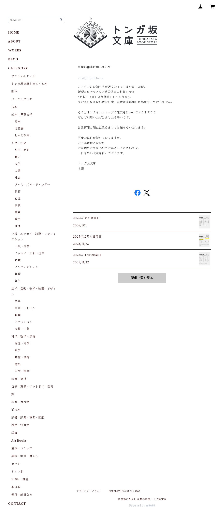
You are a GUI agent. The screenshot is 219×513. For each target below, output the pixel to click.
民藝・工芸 (22, 329)
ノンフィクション (26, 267)
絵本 (18, 121)
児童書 (19, 128)
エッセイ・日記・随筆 (30, 253)
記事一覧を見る (142, 278)
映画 (18, 315)
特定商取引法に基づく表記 (124, 490)
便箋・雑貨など (21, 495)
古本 (14, 107)
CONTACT (17, 503)
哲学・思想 (22, 150)
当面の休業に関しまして (94, 67)
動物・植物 (22, 357)
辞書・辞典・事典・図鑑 (27, 417)
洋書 (14, 433)
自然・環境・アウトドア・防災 (32, 386)
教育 (18, 191)
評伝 (18, 281)
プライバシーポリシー (89, 490)
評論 (18, 274)
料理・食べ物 (20, 402)
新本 (14, 91)
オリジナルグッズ (23, 76)
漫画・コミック (21, 448)
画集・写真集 (20, 425)
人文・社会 (18, 143)
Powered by (142, 505)
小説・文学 (22, 246)
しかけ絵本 (22, 135)
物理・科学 (22, 343)
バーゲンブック (21, 99)
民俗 (18, 164)
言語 (18, 212)
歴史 (18, 157)
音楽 (18, 301)
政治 (18, 219)
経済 (18, 226)
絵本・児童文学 (21, 114)
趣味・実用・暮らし (24, 456)
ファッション (24, 322)
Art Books (19, 440)
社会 (18, 177)
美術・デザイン (25, 308)
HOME (13, 32)
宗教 (18, 205)
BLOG (13, 59)
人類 (18, 171)
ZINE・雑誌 (20, 479)
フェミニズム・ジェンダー (32, 184)
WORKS (14, 50)
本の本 (15, 487)
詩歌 (18, 260)
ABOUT (14, 41)
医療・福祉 (18, 379)
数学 (18, 350)
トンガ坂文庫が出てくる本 (29, 84)
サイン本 (17, 471)
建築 (18, 364)
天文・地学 (22, 371)
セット (15, 464)
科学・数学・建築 (23, 336)
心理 (18, 198)
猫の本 (15, 410)
